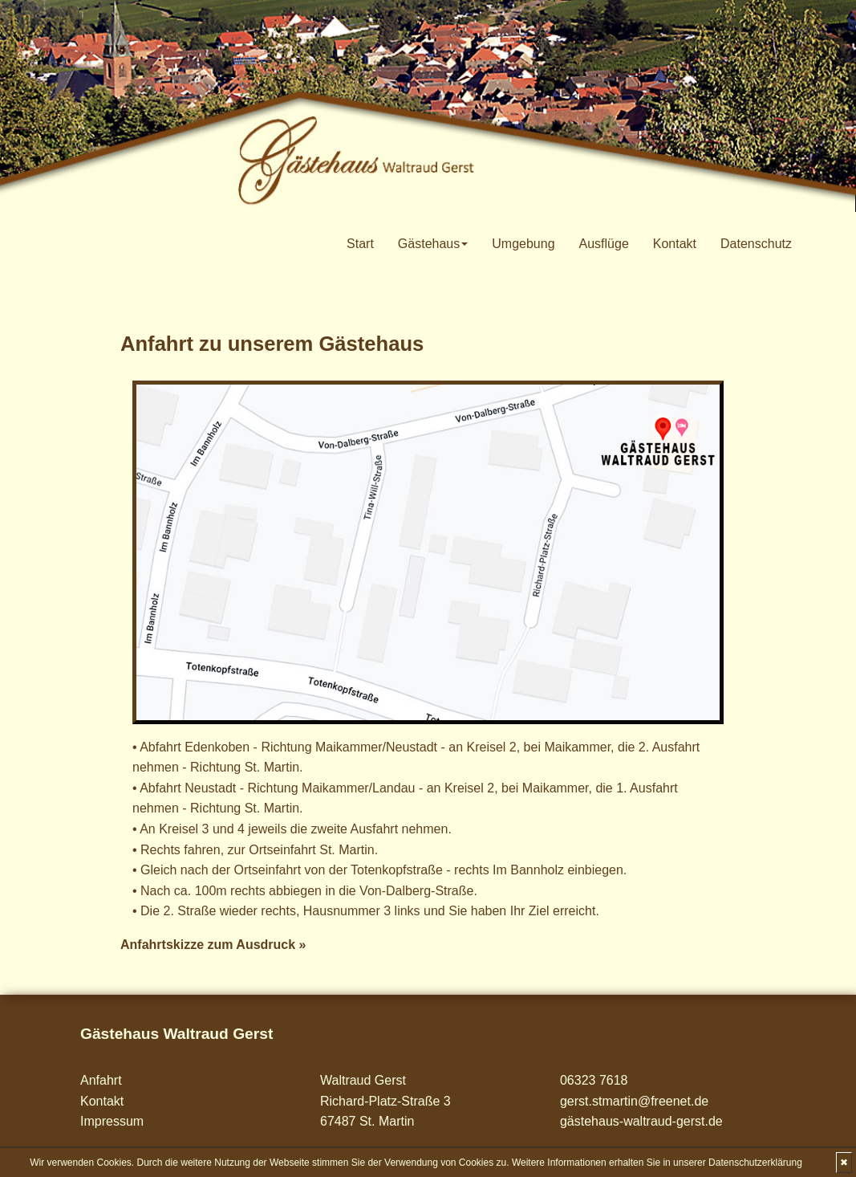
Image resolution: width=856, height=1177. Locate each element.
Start (360, 243)
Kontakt (674, 243)
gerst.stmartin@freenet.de (634, 1101)
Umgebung (523, 243)
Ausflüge (604, 243)
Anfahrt (101, 1080)
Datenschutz (756, 243)
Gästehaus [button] (433, 243)
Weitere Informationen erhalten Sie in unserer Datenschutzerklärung (657, 1162)
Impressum (112, 1121)
